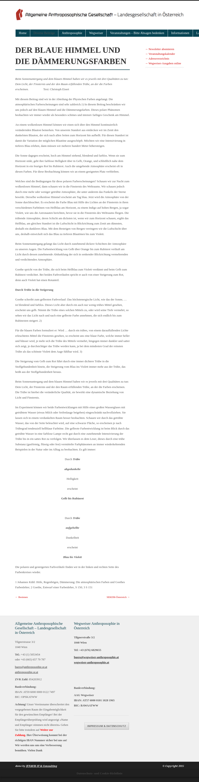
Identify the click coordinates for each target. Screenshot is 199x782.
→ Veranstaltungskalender (160, 53)
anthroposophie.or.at (27, 672)
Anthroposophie (72, 33)
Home (23, 33)
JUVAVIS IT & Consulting (41, 771)
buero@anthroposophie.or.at (31, 667)
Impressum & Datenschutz (161, 680)
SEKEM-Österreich (118, 597)
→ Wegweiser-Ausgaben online (163, 63)
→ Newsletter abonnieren (159, 49)
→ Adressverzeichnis (157, 58)
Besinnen (21, 597)
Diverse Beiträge (44, 33)
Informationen (180, 33)
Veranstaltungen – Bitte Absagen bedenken (137, 33)
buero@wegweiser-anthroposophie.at (95, 657)
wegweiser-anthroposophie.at (90, 662)
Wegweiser (96, 33)
